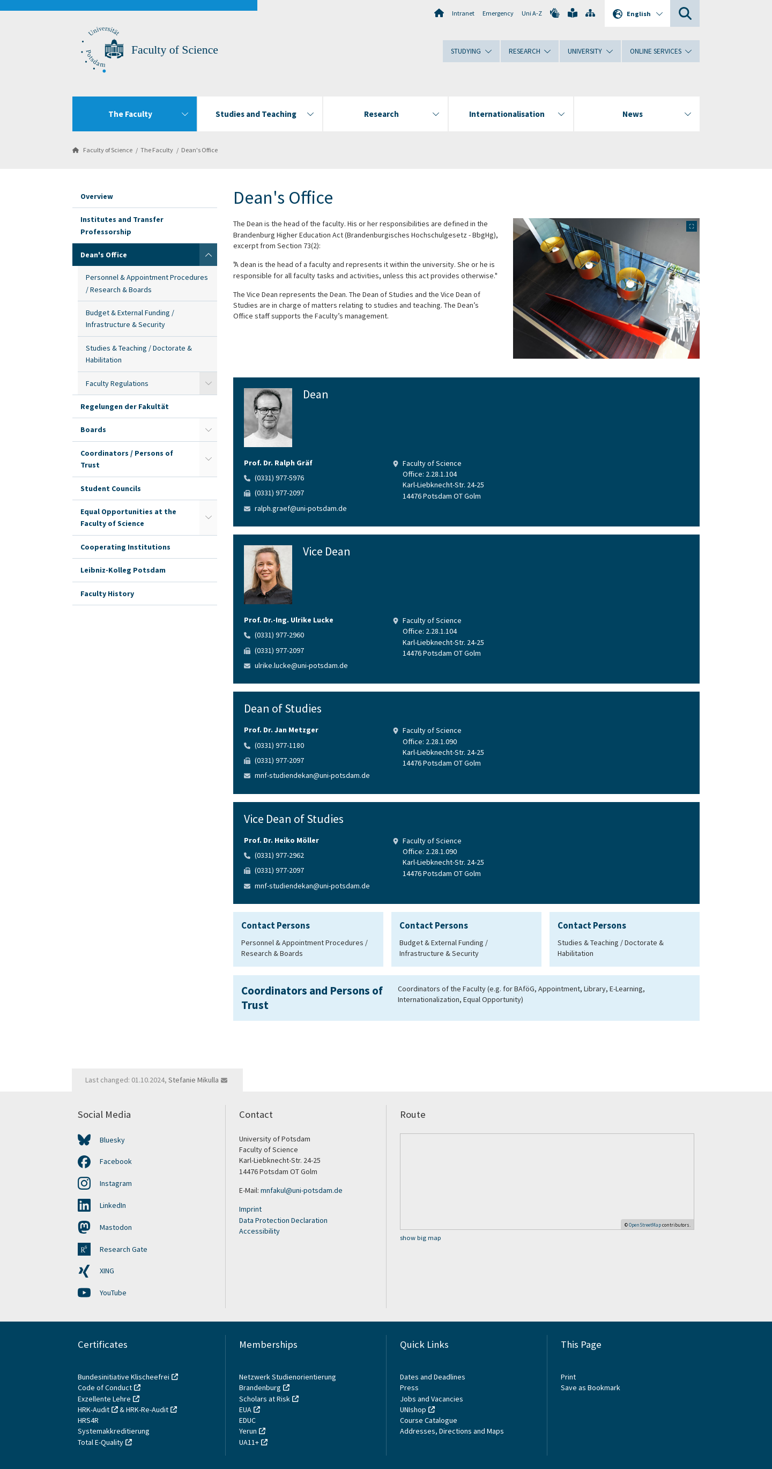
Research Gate (123, 1249)
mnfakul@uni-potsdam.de (302, 1190)
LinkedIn (113, 1205)
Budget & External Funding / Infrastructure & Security (130, 318)
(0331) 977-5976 (279, 478)
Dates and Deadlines (432, 1377)
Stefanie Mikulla (193, 1080)
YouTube (113, 1292)
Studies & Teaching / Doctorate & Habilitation (139, 354)
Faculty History (107, 593)
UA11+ (249, 1442)
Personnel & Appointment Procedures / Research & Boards (147, 283)
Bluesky (112, 1140)
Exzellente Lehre (104, 1399)
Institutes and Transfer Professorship (122, 225)
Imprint (250, 1209)
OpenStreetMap (645, 1225)
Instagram (116, 1183)
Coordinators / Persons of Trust (126, 459)
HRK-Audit (93, 1409)
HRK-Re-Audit (147, 1409)
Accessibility (259, 1231)
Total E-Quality (100, 1442)
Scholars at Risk (264, 1399)
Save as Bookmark (590, 1387)
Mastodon (116, 1227)
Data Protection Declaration (283, 1220)
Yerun (248, 1431)
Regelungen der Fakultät (124, 406)
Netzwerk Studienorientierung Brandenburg (287, 1382)
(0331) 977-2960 (279, 635)
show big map (420, 1238)
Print (568, 1377)
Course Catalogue (428, 1420)
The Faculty (156, 150)
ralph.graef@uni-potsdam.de (301, 508)
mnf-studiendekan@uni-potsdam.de (312, 775)
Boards (93, 429)
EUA (245, 1409)
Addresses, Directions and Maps (452, 1431)
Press (409, 1387)
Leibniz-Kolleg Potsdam (123, 570)
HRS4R (88, 1420)
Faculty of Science (174, 49)
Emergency (498, 13)
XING (107, 1270)
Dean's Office (199, 150)
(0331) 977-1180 (279, 745)
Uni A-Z (532, 13)
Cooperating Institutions (125, 547)
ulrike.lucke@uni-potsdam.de (301, 665)
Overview (96, 196)
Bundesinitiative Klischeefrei (123, 1377)
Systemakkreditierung (114, 1431)
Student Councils (110, 488)
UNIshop (413, 1409)
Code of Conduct (105, 1387)
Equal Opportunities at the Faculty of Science (128, 517)
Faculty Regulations (117, 383)
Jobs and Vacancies (431, 1399)
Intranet (463, 13)
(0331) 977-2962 (279, 855)
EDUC (247, 1420)
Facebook (116, 1161)
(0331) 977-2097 (279, 493)
